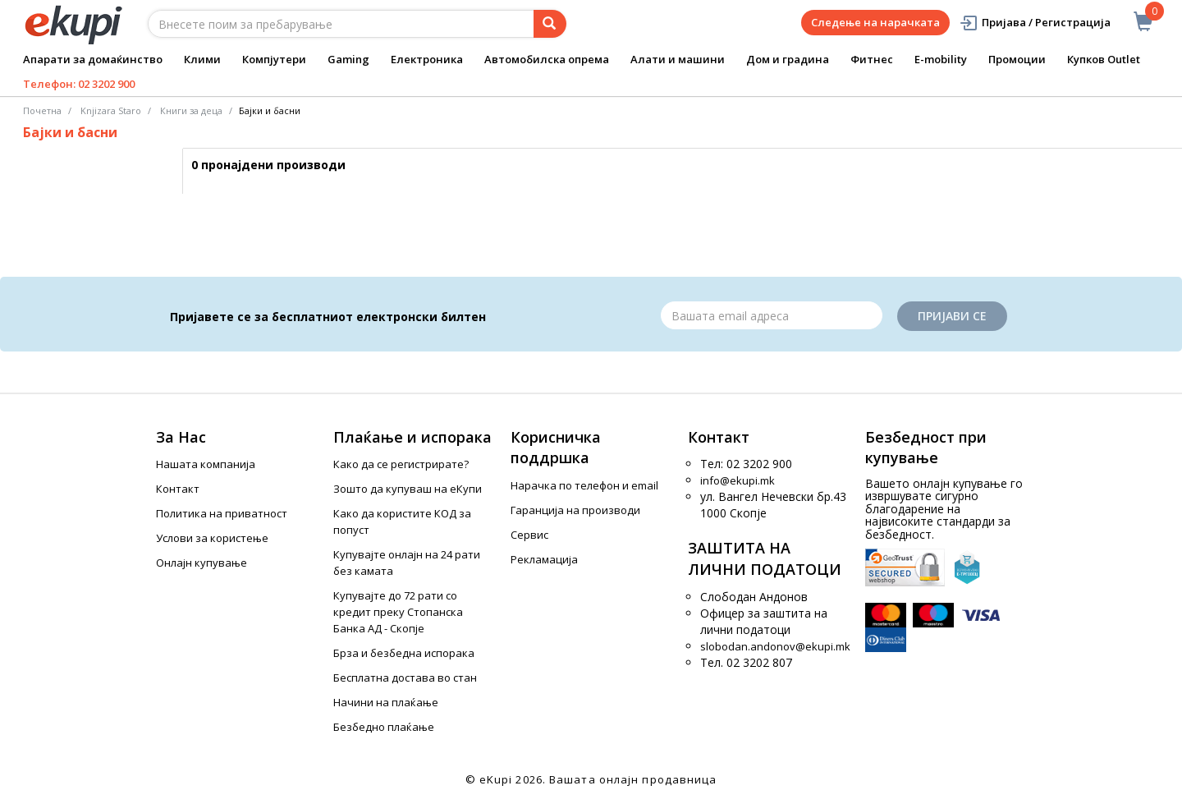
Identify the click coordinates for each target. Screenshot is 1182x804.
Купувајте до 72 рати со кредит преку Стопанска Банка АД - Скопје (398, 612)
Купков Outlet (1103, 59)
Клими (202, 59)
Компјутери (274, 59)
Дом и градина (787, 59)
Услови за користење (212, 538)
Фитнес (871, 59)
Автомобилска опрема (546, 59)
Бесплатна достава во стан (405, 677)
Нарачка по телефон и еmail (584, 485)
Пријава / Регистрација (1035, 22)
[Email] (771, 315)
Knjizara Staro (110, 110)
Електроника (427, 59)
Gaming (348, 59)
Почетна (42, 110)
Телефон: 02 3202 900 (79, 83)
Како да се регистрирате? (401, 464)
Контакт (177, 488)
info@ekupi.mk (737, 480)
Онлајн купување (201, 562)
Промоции (1017, 59)
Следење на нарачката (875, 22)
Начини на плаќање (385, 702)
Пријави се (952, 316)
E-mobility (940, 59)
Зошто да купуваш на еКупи (407, 488)
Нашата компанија (205, 464)
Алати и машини (677, 59)
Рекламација (544, 559)
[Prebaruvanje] (550, 24)
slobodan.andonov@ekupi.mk (775, 646)
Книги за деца (191, 110)
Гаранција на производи (575, 510)
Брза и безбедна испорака (403, 652)
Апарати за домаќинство (93, 59)
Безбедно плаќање (383, 726)
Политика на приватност (221, 513)
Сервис (529, 534)
